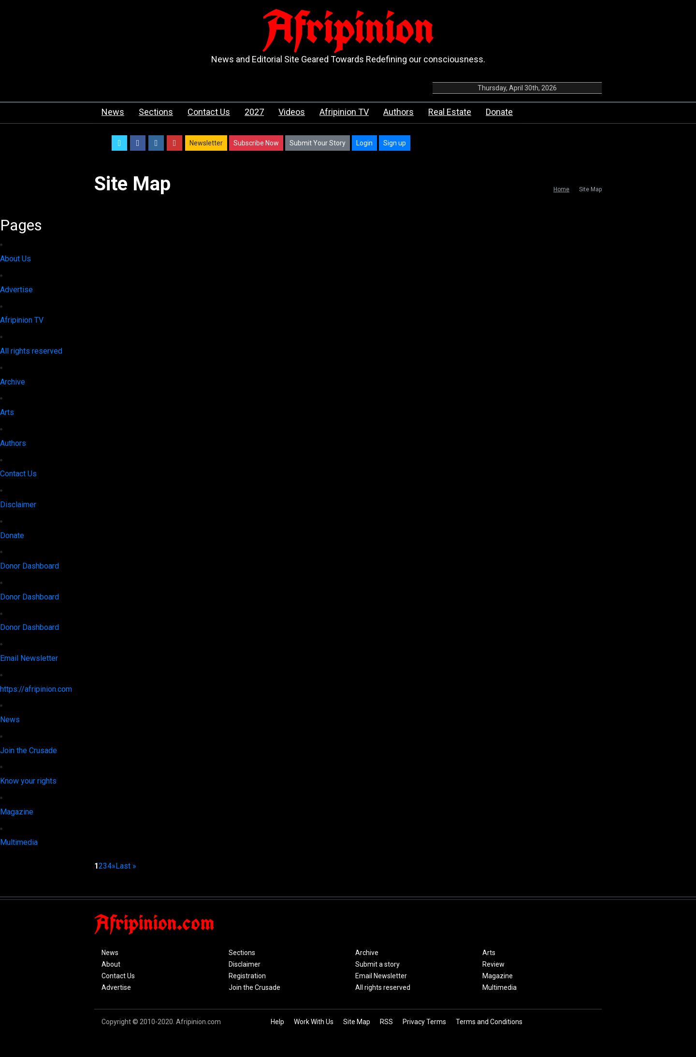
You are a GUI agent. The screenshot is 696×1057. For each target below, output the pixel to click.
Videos (291, 112)
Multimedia (19, 842)
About (111, 964)
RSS (386, 1022)
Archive (12, 381)
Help (277, 1022)
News (113, 112)
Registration (247, 976)
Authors (398, 112)
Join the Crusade (28, 750)
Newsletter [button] (206, 143)
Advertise (16, 289)
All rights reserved (31, 351)
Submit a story (377, 964)
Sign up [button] (394, 143)
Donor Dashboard (29, 566)
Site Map (356, 1022)
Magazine (16, 811)
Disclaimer (18, 504)
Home (561, 189)
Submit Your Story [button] (318, 143)
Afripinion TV (344, 112)
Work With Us (314, 1022)
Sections (156, 112)
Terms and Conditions (489, 1022)
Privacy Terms (424, 1022)
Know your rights (28, 781)
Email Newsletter (29, 658)
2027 (254, 112)
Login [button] (364, 143)
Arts (7, 412)
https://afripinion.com (36, 689)
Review (493, 964)
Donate (499, 112)
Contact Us (209, 112)
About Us (15, 258)
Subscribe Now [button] (256, 143)
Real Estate (449, 112)
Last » (126, 866)
